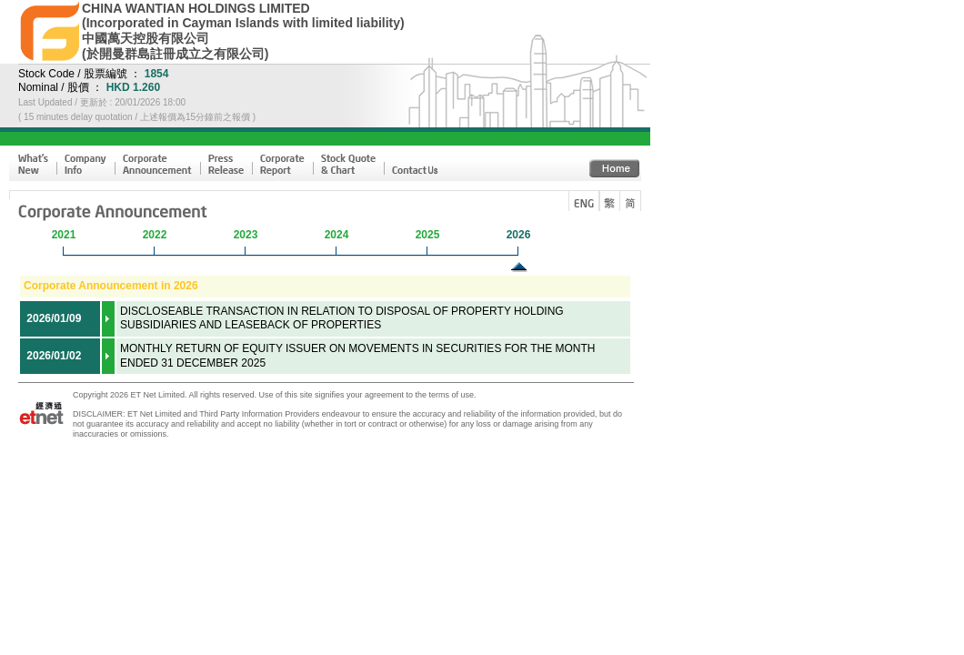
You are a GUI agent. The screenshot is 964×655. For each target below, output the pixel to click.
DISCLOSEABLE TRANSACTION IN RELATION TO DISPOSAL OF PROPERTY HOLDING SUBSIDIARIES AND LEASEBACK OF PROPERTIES (342, 318)
